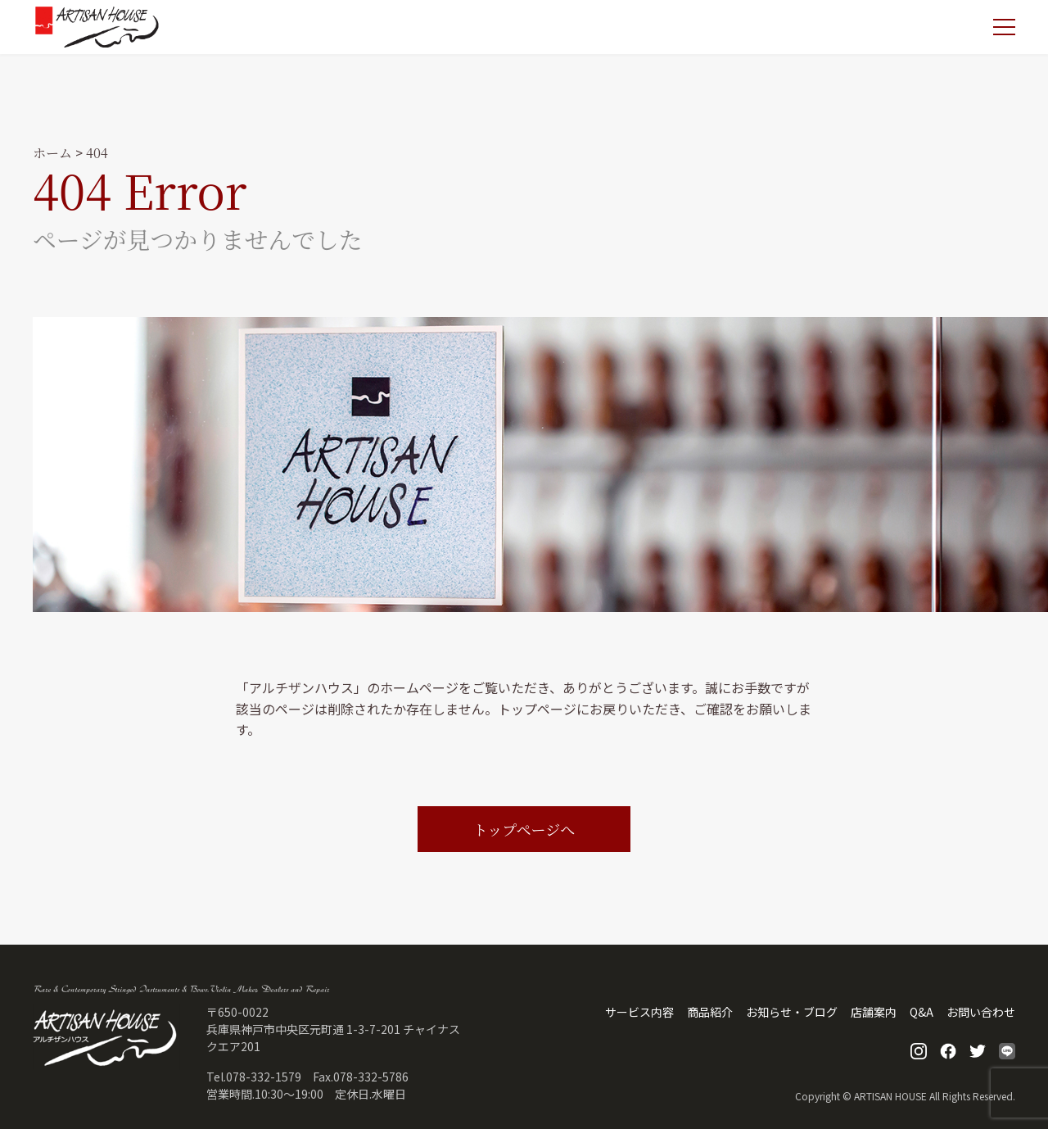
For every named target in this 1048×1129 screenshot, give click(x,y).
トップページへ (524, 829)
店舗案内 (874, 1012)
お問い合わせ (980, 1012)
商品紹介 (710, 1012)
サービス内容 (639, 1012)
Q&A (921, 1012)
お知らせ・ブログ (792, 1012)
